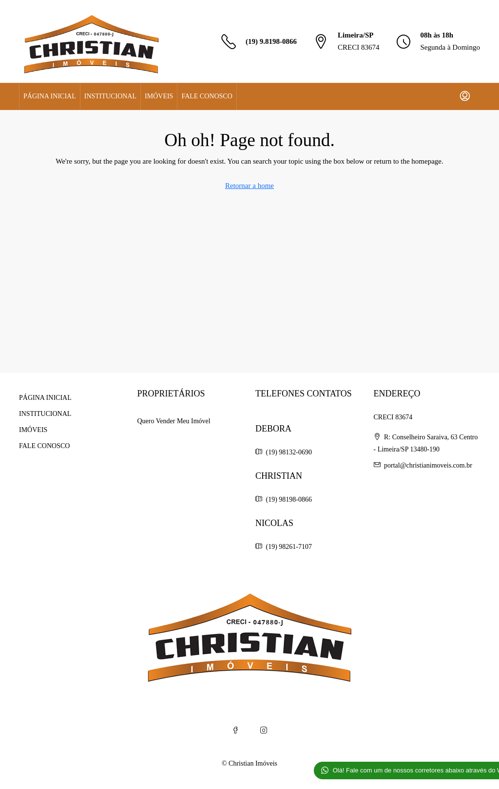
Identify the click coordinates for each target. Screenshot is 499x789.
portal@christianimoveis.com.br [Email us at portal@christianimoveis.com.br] (428, 465)
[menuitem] (465, 96)
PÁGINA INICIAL (49, 96)
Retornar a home (249, 185)
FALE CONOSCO (206, 96)
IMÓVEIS (159, 96)
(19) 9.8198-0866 (271, 41)
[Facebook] (235, 730)
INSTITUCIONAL (110, 96)
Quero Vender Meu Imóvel (174, 421)
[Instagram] (263, 730)
